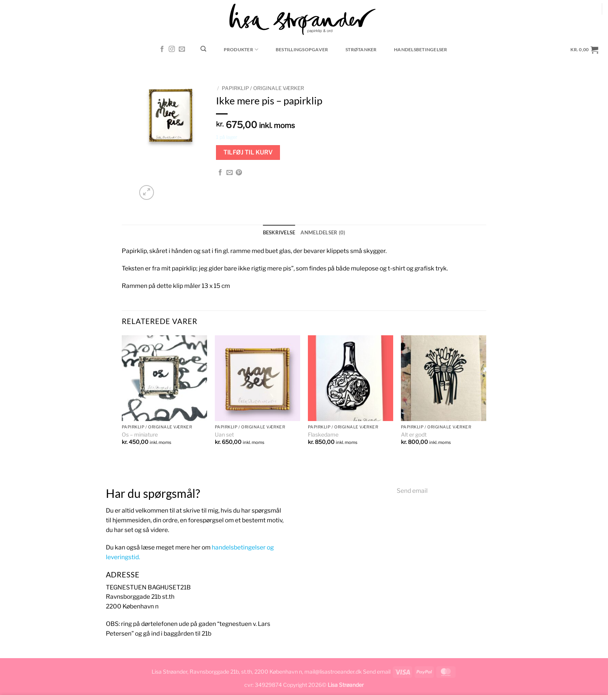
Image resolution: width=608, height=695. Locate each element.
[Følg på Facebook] (162, 49)
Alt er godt (414, 435)
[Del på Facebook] (220, 173)
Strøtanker (361, 49)
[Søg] (203, 48)
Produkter (241, 49)
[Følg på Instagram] (172, 49)
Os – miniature (140, 435)
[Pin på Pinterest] (239, 173)
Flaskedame (323, 435)
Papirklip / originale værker (263, 88)
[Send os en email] (182, 49)
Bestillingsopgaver (302, 49)
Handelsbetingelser (420, 49)
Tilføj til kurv (248, 152)
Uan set (224, 435)
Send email (412, 490)
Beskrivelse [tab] (281, 232)
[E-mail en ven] (229, 173)
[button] (584, 49)
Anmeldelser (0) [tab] (322, 232)
